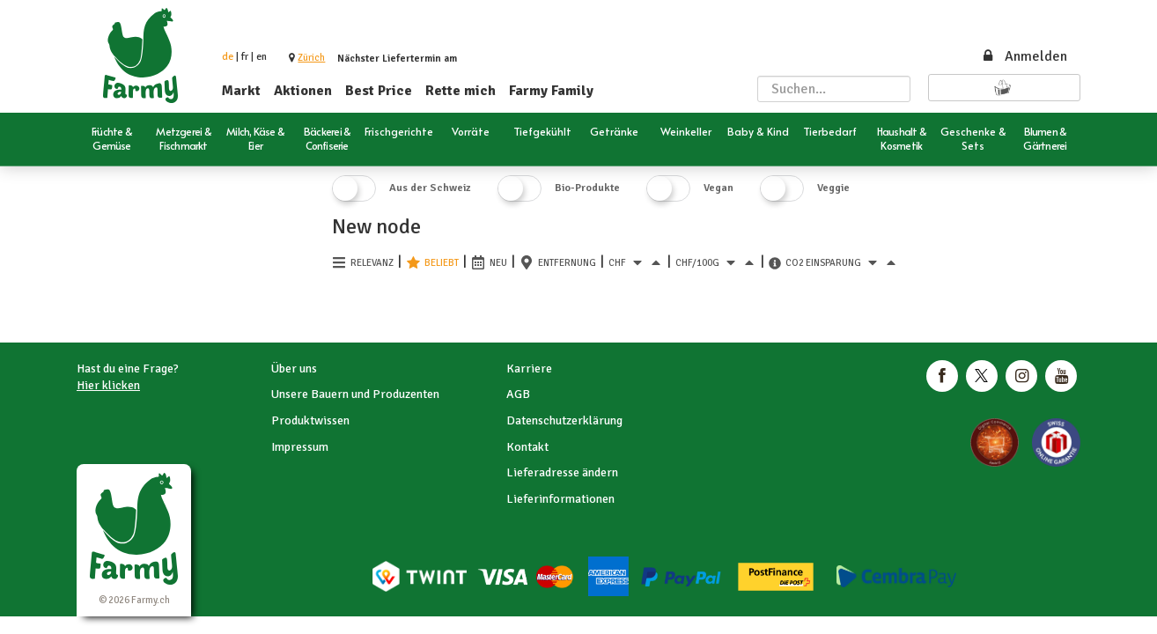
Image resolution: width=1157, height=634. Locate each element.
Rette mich (460, 91)
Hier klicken (108, 385)
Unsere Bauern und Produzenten (355, 394)
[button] (311, 57)
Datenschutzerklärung (564, 420)
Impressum (299, 446)
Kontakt (527, 446)
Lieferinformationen (560, 498)
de (227, 56)
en (261, 56)
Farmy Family (551, 91)
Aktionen (303, 91)
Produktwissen (310, 420)
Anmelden (1024, 56)
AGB (518, 394)
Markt (241, 91)
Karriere (529, 368)
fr (244, 56)
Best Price (378, 91)
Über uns (294, 368)
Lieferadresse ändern (562, 472)
